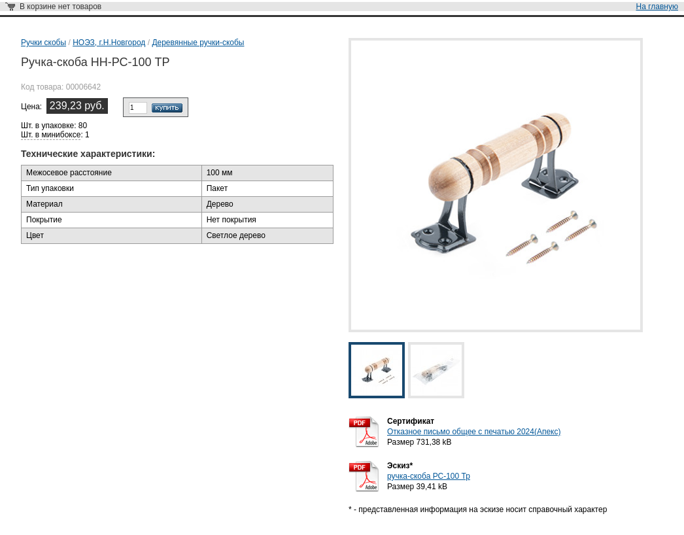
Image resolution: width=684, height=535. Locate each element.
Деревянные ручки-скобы (198, 42)
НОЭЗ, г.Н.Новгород (109, 42)
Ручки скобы (43, 42)
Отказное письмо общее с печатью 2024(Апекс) (473, 431)
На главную (657, 6)
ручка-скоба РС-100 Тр (428, 476)
